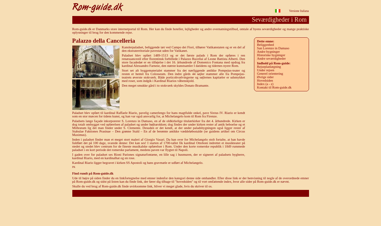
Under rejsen (265, 70)
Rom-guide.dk (190, 193)
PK (73, 167)
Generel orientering (270, 73)
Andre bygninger (268, 51)
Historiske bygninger (271, 55)
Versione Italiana (299, 11)
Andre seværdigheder (271, 58)
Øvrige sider (265, 77)
